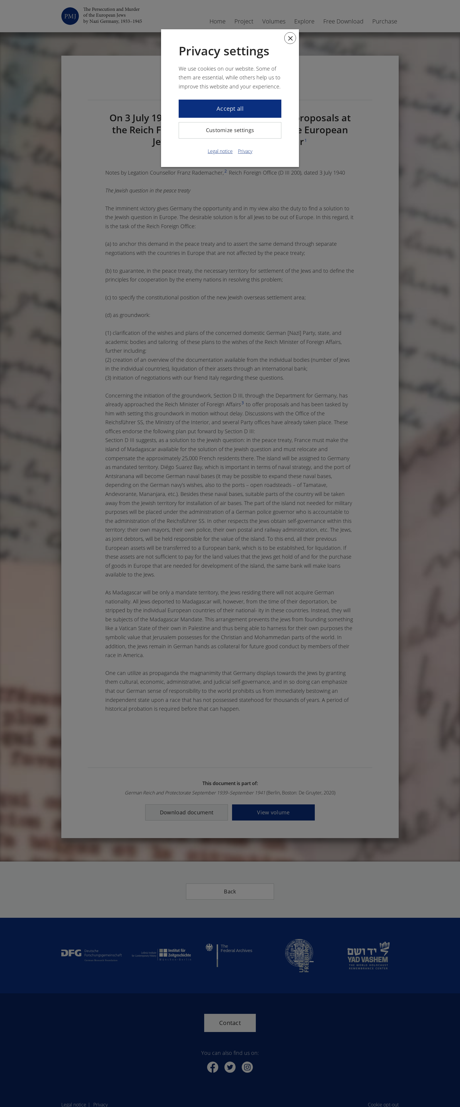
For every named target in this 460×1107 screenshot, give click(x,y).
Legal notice (220, 151)
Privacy (245, 151)
